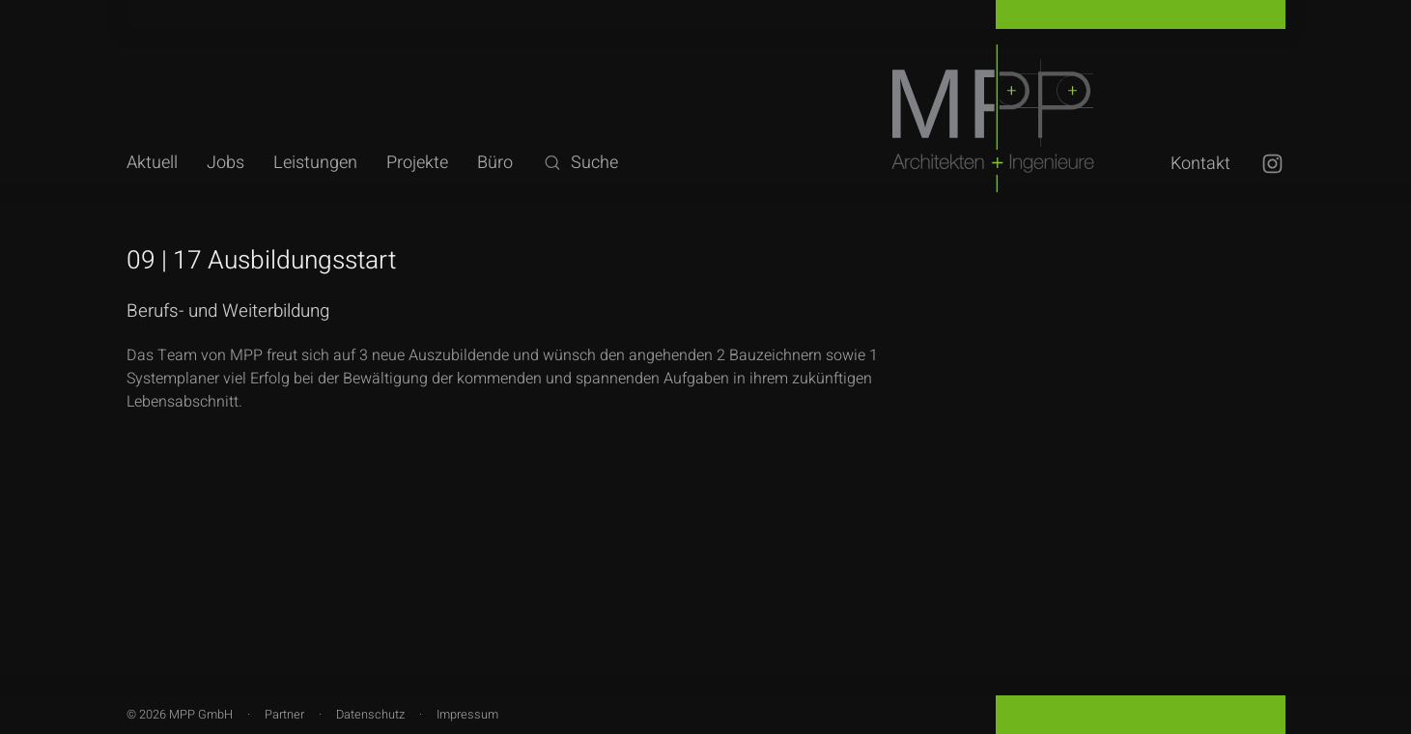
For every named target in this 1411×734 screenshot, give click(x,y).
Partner (284, 714)
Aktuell (152, 163)
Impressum (467, 714)
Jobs (225, 163)
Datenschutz (370, 714)
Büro (495, 163)
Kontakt (1200, 164)
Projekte (417, 163)
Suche (580, 163)
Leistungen (315, 163)
